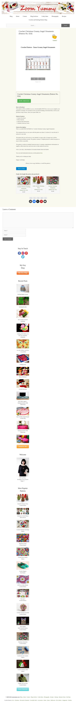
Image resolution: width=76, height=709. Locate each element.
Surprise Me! (23, 446)
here (41, 153)
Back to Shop (21, 168)
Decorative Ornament (24, 700)
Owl (13, 700)
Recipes (64, 16)
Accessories (40, 700)
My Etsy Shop (22, 273)
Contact (25, 16)
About (17, 16)
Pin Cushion (58, 700)
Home (45, 700)
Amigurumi (64, 700)
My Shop (68, 697)
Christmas (17, 700)
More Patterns (22, 689)
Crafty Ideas (45, 16)
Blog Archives (34, 16)
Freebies (70, 700)
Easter (48, 700)
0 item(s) (55, 40)
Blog (11, 16)
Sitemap (56, 697)
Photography (55, 16)
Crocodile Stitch (33, 700)
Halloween (53, 700)
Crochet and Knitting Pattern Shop (38, 20)
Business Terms (62, 697)
